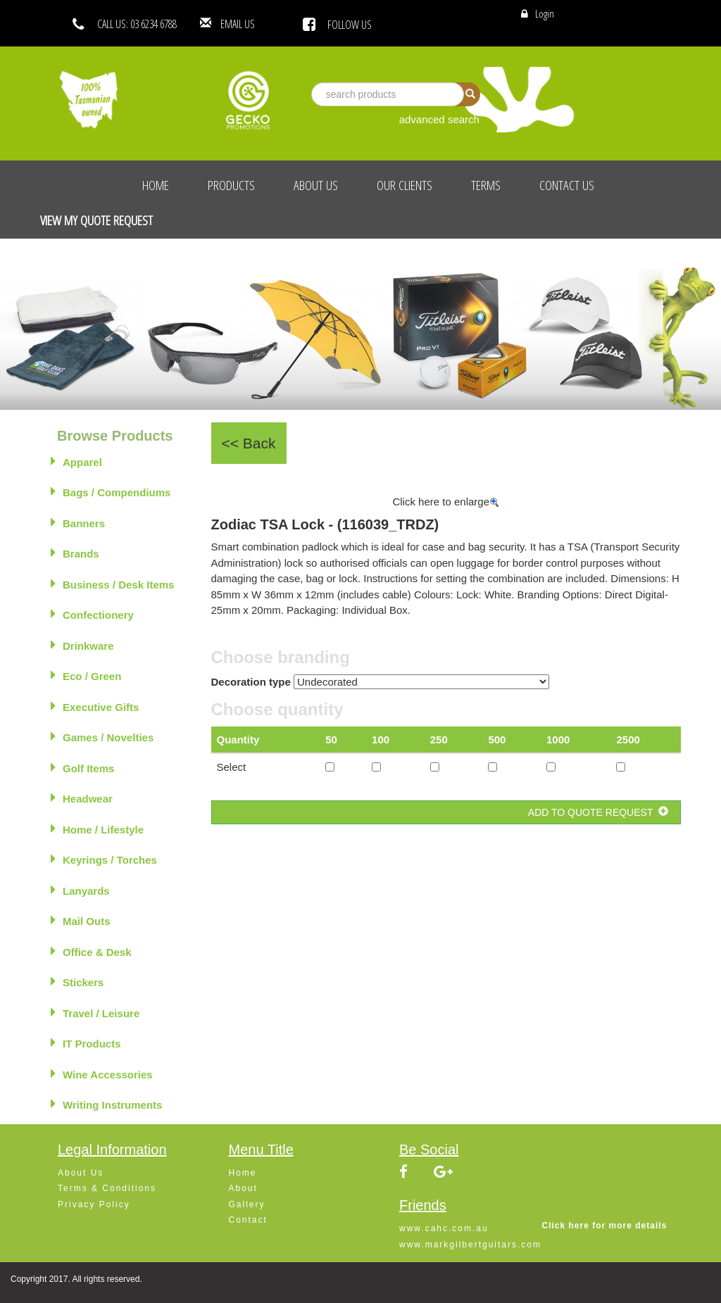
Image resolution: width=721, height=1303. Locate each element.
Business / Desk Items (112, 584)
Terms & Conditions (107, 1188)
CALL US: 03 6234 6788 (137, 24)
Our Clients (404, 185)
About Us (316, 185)
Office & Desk (91, 951)
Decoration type (251, 682)
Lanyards (80, 890)
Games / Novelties (102, 736)
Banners (78, 522)
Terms (486, 185)
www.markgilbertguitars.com (470, 1245)
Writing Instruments (106, 1104)
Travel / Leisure (95, 1012)
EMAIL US (258, 24)
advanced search (439, 119)
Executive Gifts (95, 706)
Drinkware (82, 645)
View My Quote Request (96, 220)
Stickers (77, 981)
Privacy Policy (94, 1204)
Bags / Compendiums (110, 491)
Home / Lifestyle (97, 829)
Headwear (82, 798)
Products (231, 185)
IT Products (86, 1043)
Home (155, 185)
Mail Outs (81, 920)
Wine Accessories (102, 1073)
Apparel (76, 461)
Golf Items (82, 767)
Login (544, 13)
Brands (75, 553)
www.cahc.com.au (444, 1228)
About (243, 1188)
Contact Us (566, 185)
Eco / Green (86, 675)
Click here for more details (604, 1225)
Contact (248, 1220)
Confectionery (92, 614)
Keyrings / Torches (104, 859)
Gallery (247, 1204)
